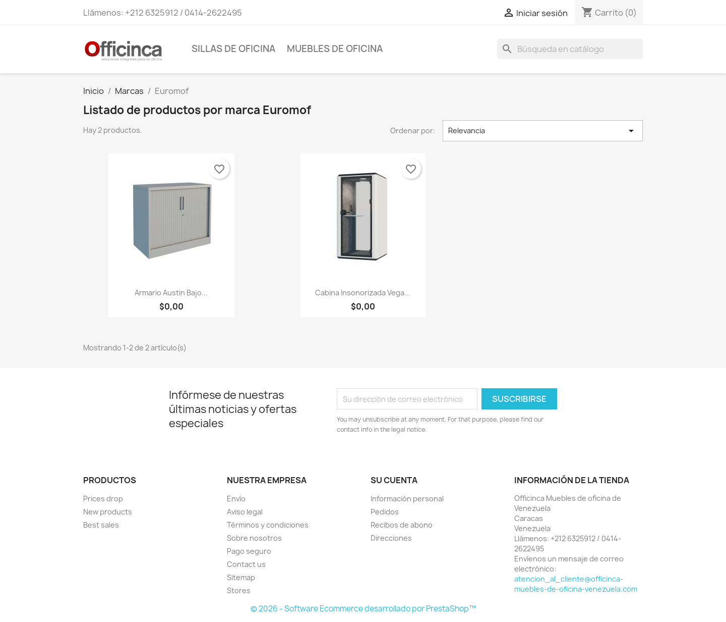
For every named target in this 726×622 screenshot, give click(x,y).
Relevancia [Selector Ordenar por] (543, 131)
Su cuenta (394, 480)
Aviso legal (245, 511)
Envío (236, 498)
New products (107, 511)
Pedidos (385, 511)
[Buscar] (570, 49)
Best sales (101, 525)
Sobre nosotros (254, 538)
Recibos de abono (402, 525)
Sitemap (241, 577)
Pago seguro (249, 551)
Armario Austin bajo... (171, 292)
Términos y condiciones (268, 525)
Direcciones (391, 538)
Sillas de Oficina (233, 48)
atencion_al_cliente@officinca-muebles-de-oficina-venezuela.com (575, 584)
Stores (239, 590)
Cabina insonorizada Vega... (362, 292)
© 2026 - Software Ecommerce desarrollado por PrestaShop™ (363, 608)
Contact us (246, 564)
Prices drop (103, 498)
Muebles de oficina (335, 48)
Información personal (407, 498)
